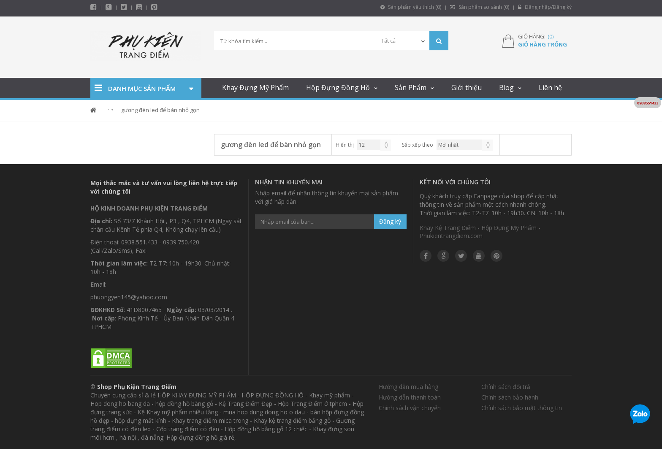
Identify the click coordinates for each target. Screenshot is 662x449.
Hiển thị (345, 144)
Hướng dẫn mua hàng (408, 387)
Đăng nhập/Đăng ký (545, 7)
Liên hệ (550, 87)
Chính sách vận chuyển (410, 408)
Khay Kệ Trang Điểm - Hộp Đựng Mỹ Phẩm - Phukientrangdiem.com (480, 232)
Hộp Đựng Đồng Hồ (338, 87)
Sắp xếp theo (417, 144)
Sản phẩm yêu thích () (410, 7)
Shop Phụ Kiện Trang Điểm (136, 387)
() (550, 36)
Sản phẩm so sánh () (479, 7)
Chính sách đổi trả (505, 387)
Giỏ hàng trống (542, 44)
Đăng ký (390, 221)
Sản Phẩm (410, 87)
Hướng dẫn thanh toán (410, 397)
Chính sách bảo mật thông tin (521, 408)
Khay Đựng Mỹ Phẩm (255, 87)
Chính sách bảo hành (509, 397)
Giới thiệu (466, 87)
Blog (506, 87)
